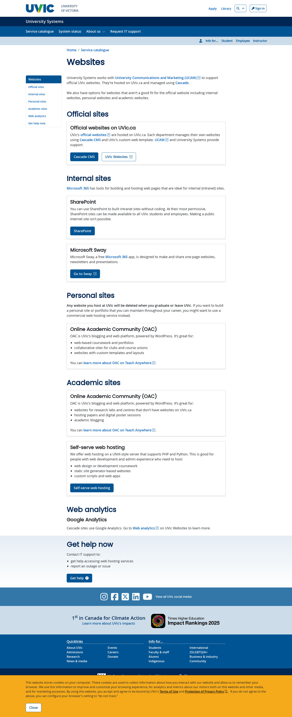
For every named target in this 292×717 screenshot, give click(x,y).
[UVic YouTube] (147, 597)
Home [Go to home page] (71, 50)
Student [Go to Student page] (227, 41)
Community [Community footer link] (198, 661)
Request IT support (125, 31)
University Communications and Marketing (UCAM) (156, 77)
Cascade (181, 82)
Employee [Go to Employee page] (243, 41)
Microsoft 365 (78, 188)
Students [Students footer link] (155, 648)
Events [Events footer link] (112, 648)
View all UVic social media (174, 597)
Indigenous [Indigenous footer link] (156, 661)
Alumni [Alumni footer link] (154, 657)
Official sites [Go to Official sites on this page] (36, 87)
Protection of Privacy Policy (204, 691)
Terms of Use (169, 691)
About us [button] (93, 31)
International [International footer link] (199, 648)
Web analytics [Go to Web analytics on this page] (37, 116)
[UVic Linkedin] (135, 597)
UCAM (160, 140)
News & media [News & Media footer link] (77, 661)
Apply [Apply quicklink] (213, 9)
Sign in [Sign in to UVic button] (258, 8)
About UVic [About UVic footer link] (74, 648)
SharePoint (82, 231)
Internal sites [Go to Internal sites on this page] (36, 94)
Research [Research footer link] (73, 657)
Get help (79, 578)
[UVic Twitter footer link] (125, 597)
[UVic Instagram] (104, 597)
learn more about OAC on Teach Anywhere (117, 363)
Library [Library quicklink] (226, 9)
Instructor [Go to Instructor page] (260, 41)
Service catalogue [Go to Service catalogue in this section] (95, 50)
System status (70, 31)
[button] (240, 8)
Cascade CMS (90, 140)
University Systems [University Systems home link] (45, 21)
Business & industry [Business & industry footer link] (204, 657)
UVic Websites (116, 156)
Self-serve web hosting (92, 488)
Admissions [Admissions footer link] (75, 652)
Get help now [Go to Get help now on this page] (36, 123)
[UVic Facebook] (114, 597)
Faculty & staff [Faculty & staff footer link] (159, 652)
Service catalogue (40, 31)
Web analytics (144, 528)
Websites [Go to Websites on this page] (34, 79)
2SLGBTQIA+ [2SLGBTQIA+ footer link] (199, 652)
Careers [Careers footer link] (113, 652)
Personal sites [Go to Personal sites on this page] (37, 101)
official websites (93, 134)
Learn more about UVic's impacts (108, 623)
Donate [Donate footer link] (113, 657)
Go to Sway (83, 273)
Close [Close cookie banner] (33, 707)
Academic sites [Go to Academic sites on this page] (37, 108)
